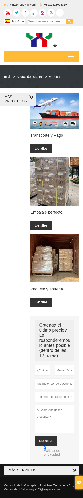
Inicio (8, 76)
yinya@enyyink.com (23, 4)
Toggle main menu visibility (71, 55)
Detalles (41, 148)
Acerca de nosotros (30, 76)
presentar (45, 440)
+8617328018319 (55, 4)
